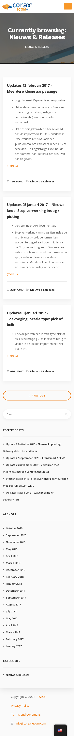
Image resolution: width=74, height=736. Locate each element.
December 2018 (15, 570)
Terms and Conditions (26, 714)
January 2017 (14, 646)
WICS (42, 697)
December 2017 (15, 590)
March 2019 (13, 563)
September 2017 (16, 597)
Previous (38, 395)
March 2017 (13, 632)
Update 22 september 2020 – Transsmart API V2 (35, 458)
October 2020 (14, 528)
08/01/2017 (16, 371)
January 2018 (14, 583)
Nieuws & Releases (42, 181)
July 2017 (11, 611)
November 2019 (15, 542)
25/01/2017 (16, 290)
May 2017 (11, 618)
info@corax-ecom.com (31, 723)
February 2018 (14, 577)
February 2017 (14, 639)
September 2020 (16, 535)
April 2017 (12, 625)
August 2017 (13, 604)
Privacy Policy (20, 705)
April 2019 (12, 556)
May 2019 (11, 549)
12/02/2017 (16, 181)
